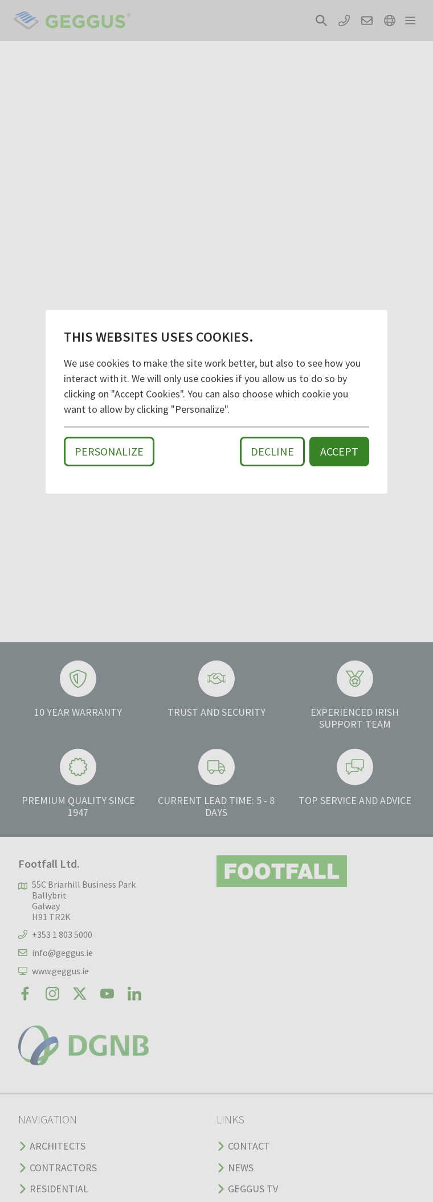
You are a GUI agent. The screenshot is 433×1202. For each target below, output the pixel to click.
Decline (272, 451)
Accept (339, 451)
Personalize (109, 451)
